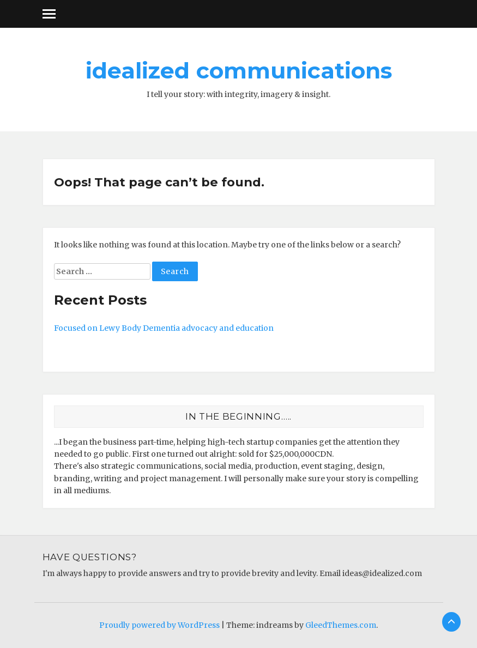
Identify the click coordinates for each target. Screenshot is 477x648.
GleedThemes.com (340, 625)
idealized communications (239, 70)
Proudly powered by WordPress (159, 625)
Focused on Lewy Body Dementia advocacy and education (164, 328)
